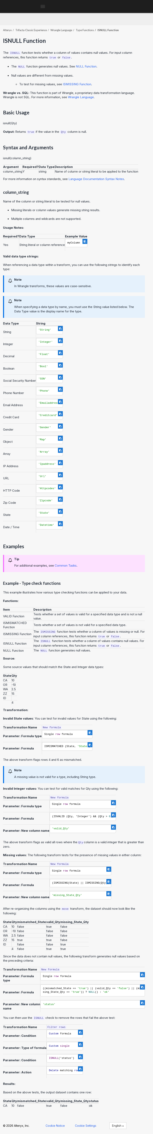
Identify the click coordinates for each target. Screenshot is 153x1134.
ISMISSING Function (77, 84)
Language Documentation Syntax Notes (96, 179)
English (118, 1125)
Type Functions (85, 30)
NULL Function (86, 66)
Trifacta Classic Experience (31, 30)
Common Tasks (66, 565)
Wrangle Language (61, 30)
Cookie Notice (55, 1125)
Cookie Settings (85, 1125)
